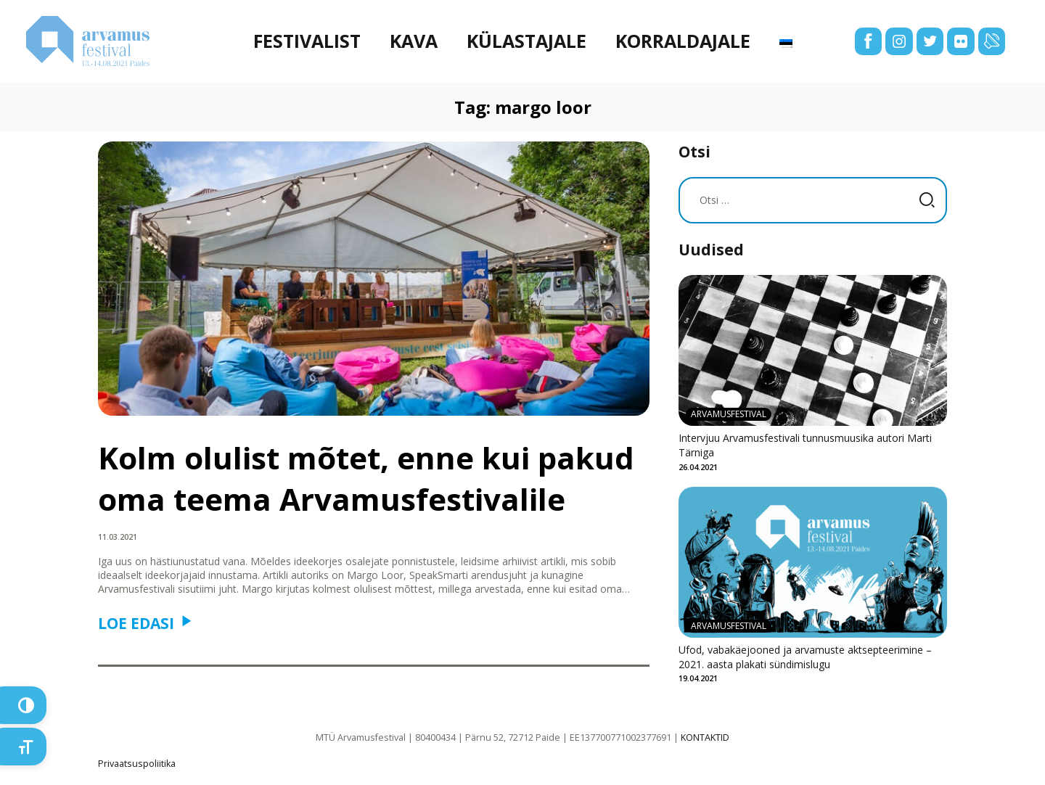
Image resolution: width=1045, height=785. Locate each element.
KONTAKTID (705, 737)
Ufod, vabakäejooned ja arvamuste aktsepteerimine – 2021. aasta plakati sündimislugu (805, 657)
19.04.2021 (698, 678)
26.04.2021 (698, 466)
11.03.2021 (117, 537)
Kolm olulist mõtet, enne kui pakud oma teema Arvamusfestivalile (366, 478)
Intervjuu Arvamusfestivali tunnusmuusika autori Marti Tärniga (805, 445)
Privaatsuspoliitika (137, 763)
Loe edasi (136, 623)
